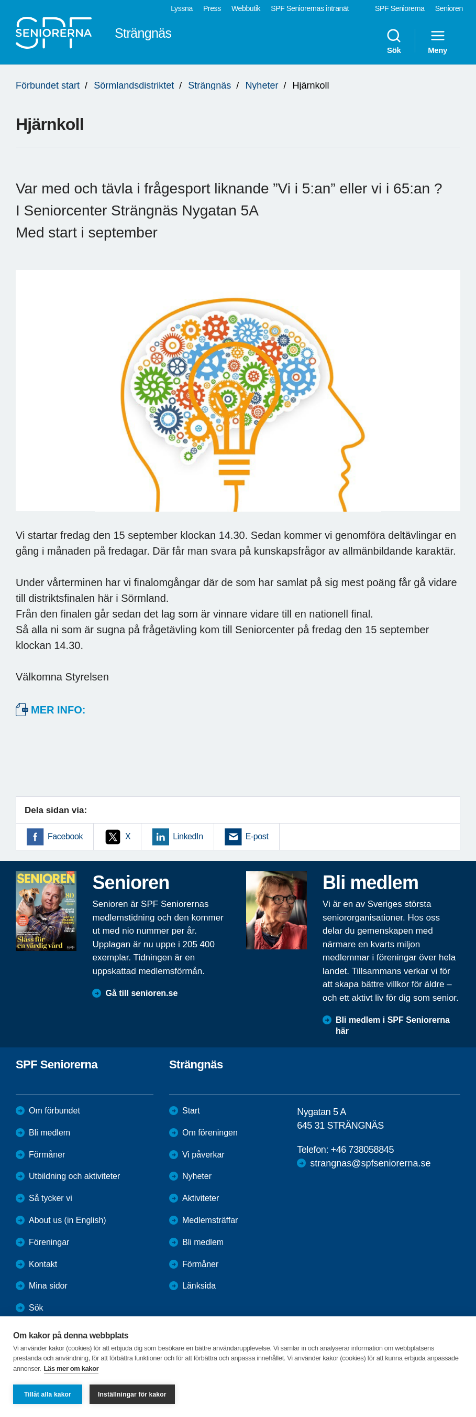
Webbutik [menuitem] (245, 8)
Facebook (65, 836)
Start (191, 1110)
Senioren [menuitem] (449, 8)
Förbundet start (48, 85)
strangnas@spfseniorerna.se (370, 1163)
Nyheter (261, 85)
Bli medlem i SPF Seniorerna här (393, 1025)
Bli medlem (49, 1132)
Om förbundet (54, 1110)
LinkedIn (188, 836)
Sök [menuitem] (394, 41)
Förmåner (47, 1154)
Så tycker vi (50, 1198)
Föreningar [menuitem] (49, 1242)
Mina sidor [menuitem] (48, 1285)
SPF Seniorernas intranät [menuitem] (310, 8)
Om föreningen (210, 1132)
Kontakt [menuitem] (43, 1264)
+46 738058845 (362, 1149)
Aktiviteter (200, 1198)
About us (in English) (67, 1220)
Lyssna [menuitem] (182, 8)
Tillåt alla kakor (47, 1394)
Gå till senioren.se (141, 993)
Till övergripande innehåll (0, 0)
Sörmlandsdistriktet (134, 85)
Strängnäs (209, 85)
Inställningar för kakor (132, 1394)
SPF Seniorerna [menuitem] (400, 8)
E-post (257, 836)
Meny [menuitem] (437, 41)
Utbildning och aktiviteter (74, 1176)
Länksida (199, 1285)
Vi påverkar (203, 1154)
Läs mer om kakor (71, 1368)
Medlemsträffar (210, 1220)
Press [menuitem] (212, 8)
